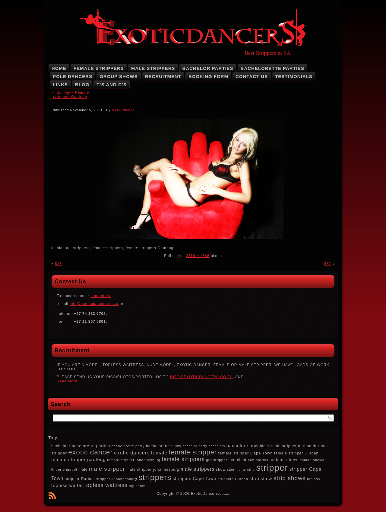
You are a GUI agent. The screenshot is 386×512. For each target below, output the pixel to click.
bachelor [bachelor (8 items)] (59, 446)
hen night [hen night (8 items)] (238, 460)
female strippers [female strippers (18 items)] (183, 459)
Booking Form (208, 76)
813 (58, 264)
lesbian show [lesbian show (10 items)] (283, 459)
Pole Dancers (72, 76)
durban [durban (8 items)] (304, 446)
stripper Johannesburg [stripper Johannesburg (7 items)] (116, 479)
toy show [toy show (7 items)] (137, 486)
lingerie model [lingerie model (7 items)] (64, 469)
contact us (100, 296)
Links (60, 84)
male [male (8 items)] (83, 469)
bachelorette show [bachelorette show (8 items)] (163, 446)
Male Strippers (153, 68)
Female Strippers (99, 68)
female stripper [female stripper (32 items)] (193, 452)
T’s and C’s (111, 84)
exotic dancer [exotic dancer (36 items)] (90, 452)
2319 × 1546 (198, 256)
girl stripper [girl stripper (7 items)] (216, 460)
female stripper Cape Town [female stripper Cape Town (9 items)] (245, 453)
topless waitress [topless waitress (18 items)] (106, 485)
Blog (82, 84)
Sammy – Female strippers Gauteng (70, 94)
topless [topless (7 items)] (313, 479)
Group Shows (119, 76)
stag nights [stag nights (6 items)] (236, 469)
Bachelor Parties (207, 68)
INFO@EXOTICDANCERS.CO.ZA (201, 377)
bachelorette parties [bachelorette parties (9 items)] (89, 446)
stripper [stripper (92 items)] (272, 468)
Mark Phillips (123, 110)
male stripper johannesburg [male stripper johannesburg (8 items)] (152, 469)
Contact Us (252, 76)
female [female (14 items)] (159, 452)
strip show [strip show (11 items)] (260, 478)
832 (327, 264)
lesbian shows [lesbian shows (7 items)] (311, 460)
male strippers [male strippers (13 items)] (197, 469)
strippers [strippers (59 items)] (154, 477)
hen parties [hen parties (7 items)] (258, 460)
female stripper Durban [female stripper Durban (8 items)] (296, 453)
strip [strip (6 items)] (251, 469)
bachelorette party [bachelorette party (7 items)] (128, 446)
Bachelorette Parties (272, 68)
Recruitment (163, 76)
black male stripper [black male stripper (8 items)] (278, 446)
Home (59, 68)
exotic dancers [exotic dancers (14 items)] (132, 452)
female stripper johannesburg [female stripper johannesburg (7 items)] (133, 460)
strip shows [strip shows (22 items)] (290, 478)
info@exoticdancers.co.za (94, 304)
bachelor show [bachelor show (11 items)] (242, 445)
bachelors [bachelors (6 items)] (216, 446)
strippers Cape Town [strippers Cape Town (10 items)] (195, 478)
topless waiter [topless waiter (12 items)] (67, 485)
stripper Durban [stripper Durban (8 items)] (80, 479)
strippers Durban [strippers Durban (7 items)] (233, 479)
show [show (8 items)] (221, 469)
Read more (67, 381)
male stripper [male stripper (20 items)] (107, 469)
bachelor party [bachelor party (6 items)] (194, 446)
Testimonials (293, 76)
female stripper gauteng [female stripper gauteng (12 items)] (78, 459)
